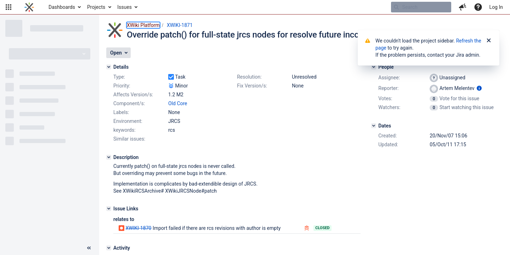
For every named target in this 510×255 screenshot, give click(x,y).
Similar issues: (129, 139)
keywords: (124, 130)
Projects (96, 7)
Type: (119, 77)
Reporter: (388, 88)
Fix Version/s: (252, 86)
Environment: (127, 121)
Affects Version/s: (133, 94)
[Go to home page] (29, 7)
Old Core (177, 103)
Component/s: (129, 103)
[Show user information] (479, 88)
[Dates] (373, 125)
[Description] (108, 157)
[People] (373, 66)
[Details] (108, 66)
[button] (8, 7)
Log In (496, 7)
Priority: (121, 86)
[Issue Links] (108, 208)
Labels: (121, 112)
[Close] (488, 40)
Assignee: (389, 77)
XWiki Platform (143, 25)
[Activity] (108, 247)
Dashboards (62, 7)
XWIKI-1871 (180, 25)
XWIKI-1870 (138, 228)
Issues (124, 7)
